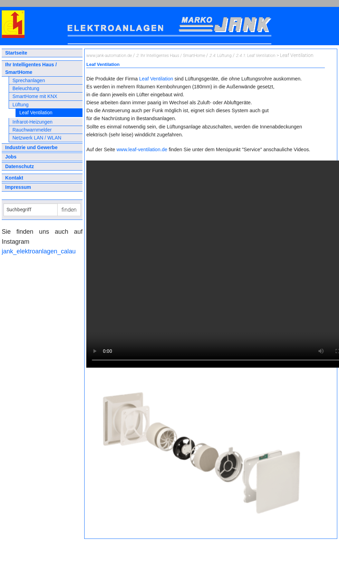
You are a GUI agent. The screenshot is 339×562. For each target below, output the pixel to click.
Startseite (16, 53)
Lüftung (20, 104)
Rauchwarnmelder (32, 130)
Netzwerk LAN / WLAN (36, 137)
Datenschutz (19, 166)
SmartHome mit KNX (34, 96)
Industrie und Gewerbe (31, 147)
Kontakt (14, 178)
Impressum (18, 187)
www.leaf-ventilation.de (141, 149)
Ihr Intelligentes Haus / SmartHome (31, 68)
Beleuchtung (25, 88)
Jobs (11, 156)
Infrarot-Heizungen (32, 122)
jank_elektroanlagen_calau (39, 251)
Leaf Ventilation (35, 112)
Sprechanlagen (28, 80)
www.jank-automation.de (109, 55)
